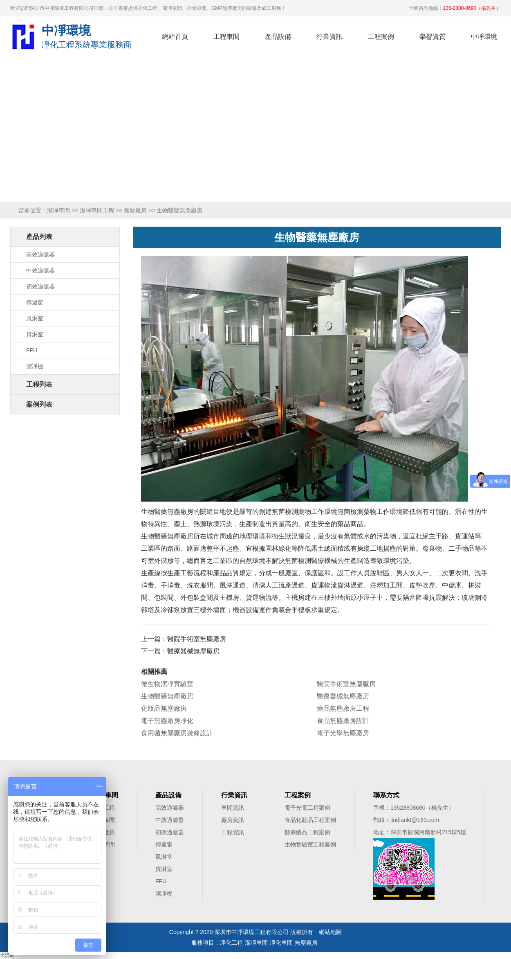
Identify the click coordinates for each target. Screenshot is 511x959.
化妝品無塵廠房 (164, 708)
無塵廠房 (135, 210)
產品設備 (278, 36)
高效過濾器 (40, 254)
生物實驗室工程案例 (310, 844)
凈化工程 (23, 36)
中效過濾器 (40, 270)
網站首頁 (175, 36)
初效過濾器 (40, 286)
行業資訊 (329, 36)
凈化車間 (281, 942)
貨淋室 (34, 334)
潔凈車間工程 (97, 210)
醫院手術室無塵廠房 (196, 638)
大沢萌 (7, 955)
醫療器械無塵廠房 (193, 651)
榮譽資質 (432, 36)
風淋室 (34, 318)
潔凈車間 (58, 210)
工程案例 (381, 36)
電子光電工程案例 (307, 807)
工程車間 (226, 36)
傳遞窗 (34, 302)
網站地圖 (330, 932)
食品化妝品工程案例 (310, 820)
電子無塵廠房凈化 (167, 720)
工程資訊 (232, 832)
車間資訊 (232, 807)
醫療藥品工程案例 (307, 832)
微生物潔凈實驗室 (167, 683)
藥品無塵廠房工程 (343, 708)
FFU (31, 350)
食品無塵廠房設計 (343, 720)
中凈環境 (484, 36)
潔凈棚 (34, 366)
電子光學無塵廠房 (343, 732)
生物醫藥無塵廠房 (167, 696)
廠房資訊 (232, 820)
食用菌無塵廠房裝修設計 (177, 732)
